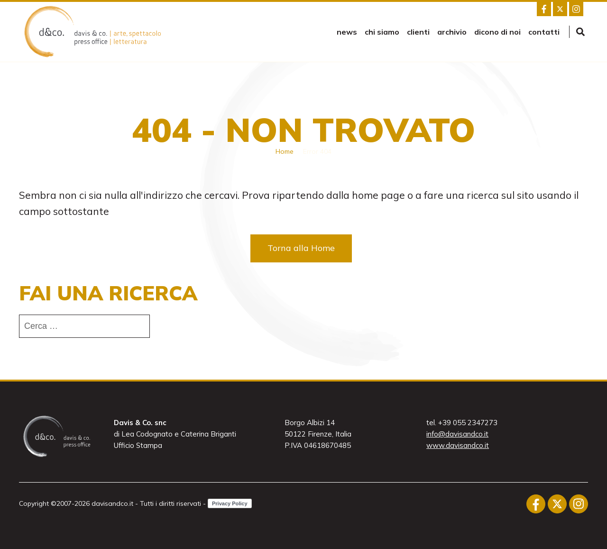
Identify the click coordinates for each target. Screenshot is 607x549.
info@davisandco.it (457, 433)
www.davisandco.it (457, 445)
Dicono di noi (497, 32)
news (347, 32)
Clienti (418, 32)
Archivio (452, 32)
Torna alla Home (301, 247)
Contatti (544, 32)
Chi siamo (382, 32)
